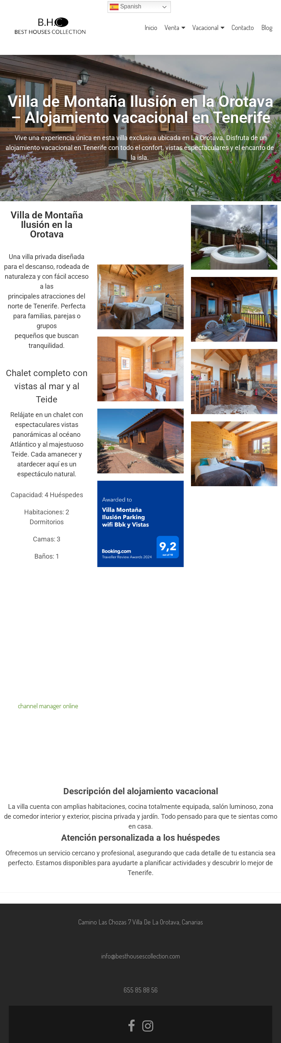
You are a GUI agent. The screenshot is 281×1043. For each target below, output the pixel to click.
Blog (266, 27)
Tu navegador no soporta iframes (47, 620)
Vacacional (205, 27)
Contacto (243, 27)
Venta (172, 27)
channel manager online (48, 693)
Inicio (151, 27)
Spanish (125, 7)
